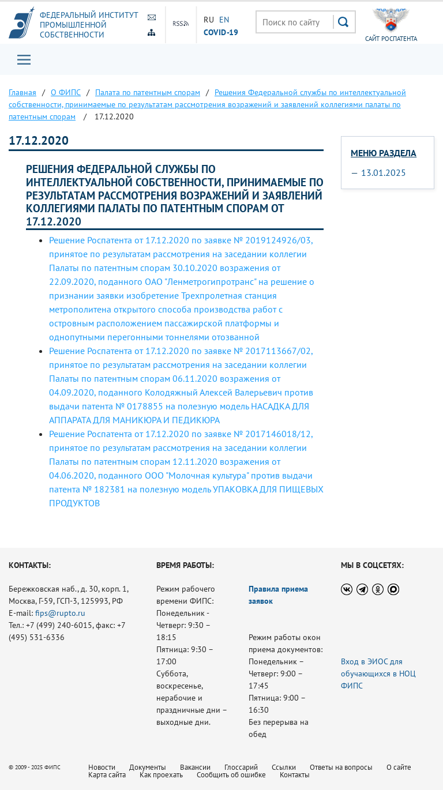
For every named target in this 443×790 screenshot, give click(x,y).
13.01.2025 (383, 172)
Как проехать (161, 775)
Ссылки (284, 767)
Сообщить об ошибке (231, 775)
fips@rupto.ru (60, 613)
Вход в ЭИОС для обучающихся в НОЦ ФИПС (378, 673)
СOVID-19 (221, 32)
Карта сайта (107, 775)
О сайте (398, 767)
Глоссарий (241, 767)
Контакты (295, 775)
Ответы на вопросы (341, 767)
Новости (101, 767)
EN (224, 19)
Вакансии (195, 767)
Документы (147, 767)
